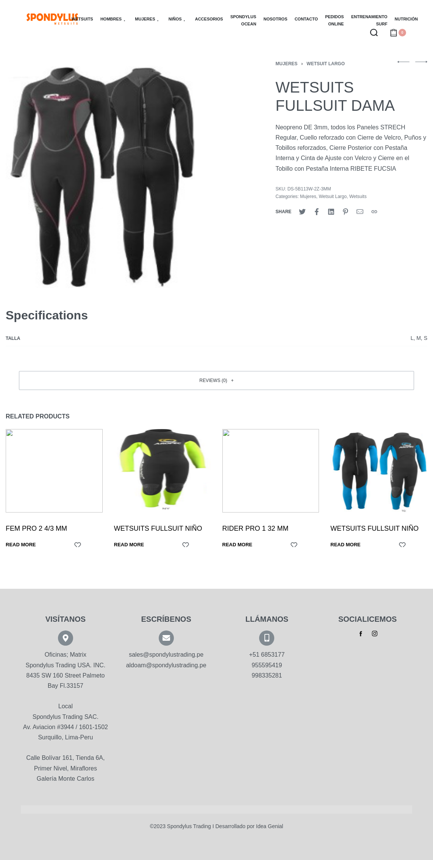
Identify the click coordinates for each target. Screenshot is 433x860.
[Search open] (374, 32)
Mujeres (286, 63)
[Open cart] (397, 32)
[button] (216, 380)
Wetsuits (358, 196)
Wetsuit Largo (325, 63)
